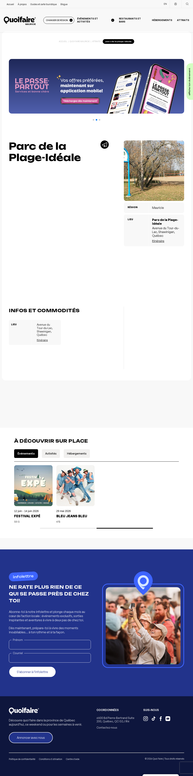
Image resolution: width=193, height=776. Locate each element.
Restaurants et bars (130, 20)
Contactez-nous (106, 727)
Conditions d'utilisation (50, 759)
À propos (22, 4)
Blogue (64, 4)
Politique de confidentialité (22, 759)
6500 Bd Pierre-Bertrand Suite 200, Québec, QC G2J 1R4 (115, 719)
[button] (93, 120)
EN (165, 3)
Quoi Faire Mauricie (80, 41)
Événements (26, 453)
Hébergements (162, 20)
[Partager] (104, 144)
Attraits (183, 20)
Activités (51, 453)
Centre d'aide (72, 759)
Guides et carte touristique (43, 4)
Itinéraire (158, 241)
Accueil (10, 4)
